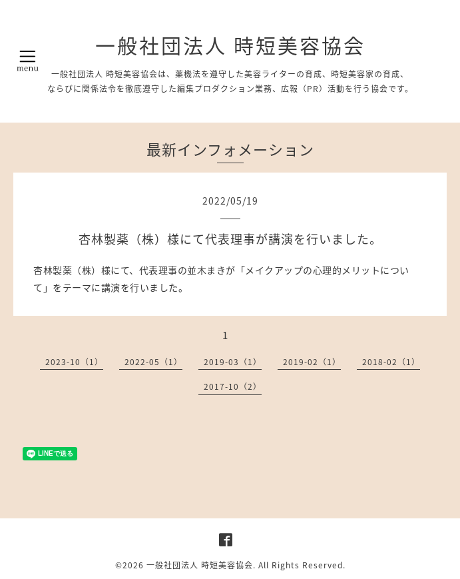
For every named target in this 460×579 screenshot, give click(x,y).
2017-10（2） (233, 386)
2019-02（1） (312, 362)
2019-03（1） (233, 362)
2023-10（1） (74, 362)
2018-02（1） (391, 362)
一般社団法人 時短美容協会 (230, 45)
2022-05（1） (153, 362)
